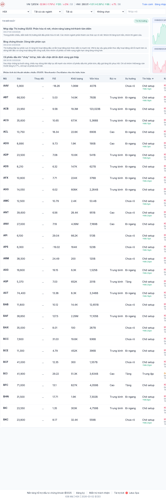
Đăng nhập (160, 4)
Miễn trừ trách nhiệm (99, 493)
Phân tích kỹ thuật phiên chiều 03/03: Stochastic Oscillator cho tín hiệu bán (44, 72)
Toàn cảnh (147, 4)
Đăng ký (80, 493)
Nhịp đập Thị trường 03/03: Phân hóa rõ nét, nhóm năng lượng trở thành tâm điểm (47, 28)
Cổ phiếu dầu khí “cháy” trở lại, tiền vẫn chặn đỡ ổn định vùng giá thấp (41, 57)
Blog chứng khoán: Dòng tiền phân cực (24, 41)
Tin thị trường (141, 21)
